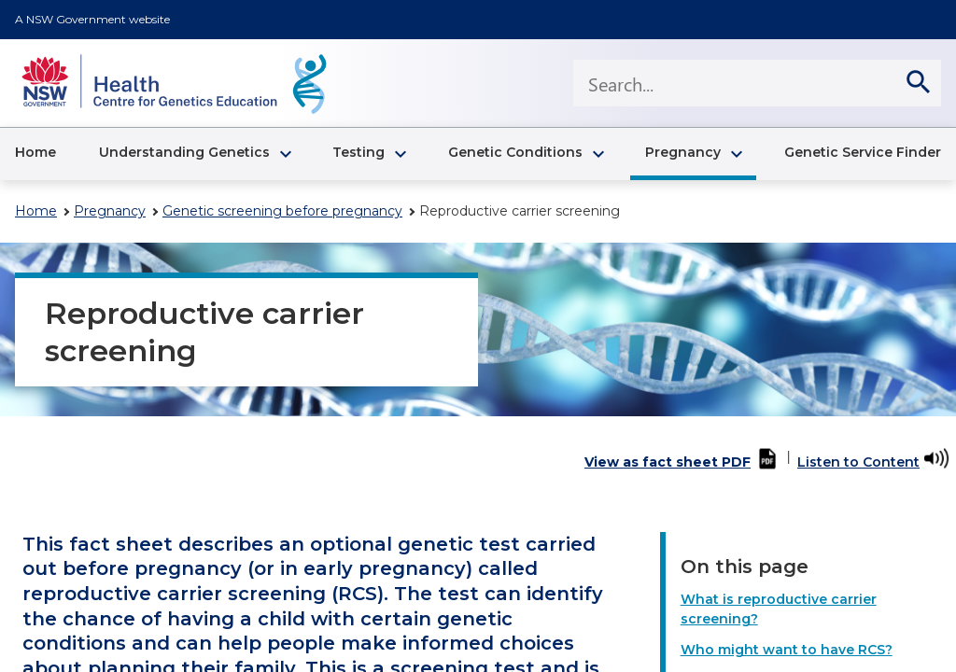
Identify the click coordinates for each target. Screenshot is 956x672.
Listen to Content (858, 462)
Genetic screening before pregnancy (282, 211)
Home (36, 211)
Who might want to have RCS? (787, 649)
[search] (917, 83)
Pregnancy (110, 211)
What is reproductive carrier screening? (779, 609)
